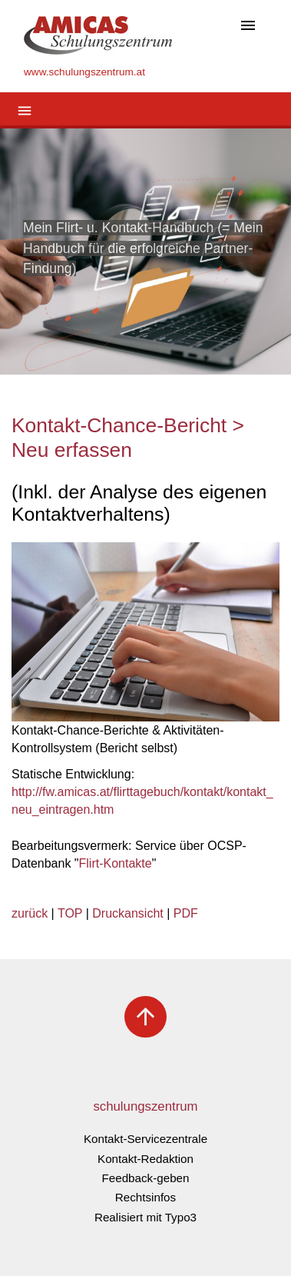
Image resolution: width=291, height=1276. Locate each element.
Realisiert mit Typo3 (145, 1217)
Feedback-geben (146, 1177)
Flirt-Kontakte (115, 863)
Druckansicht (127, 913)
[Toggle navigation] (248, 26)
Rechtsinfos (145, 1197)
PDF (186, 913)
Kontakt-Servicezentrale (145, 1138)
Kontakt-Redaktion (145, 1158)
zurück (30, 913)
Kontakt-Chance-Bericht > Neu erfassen (128, 437)
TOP (70, 913)
